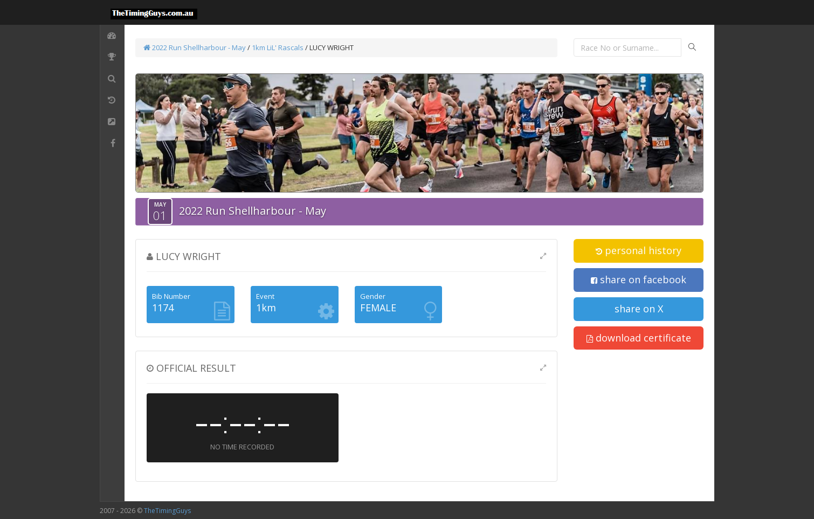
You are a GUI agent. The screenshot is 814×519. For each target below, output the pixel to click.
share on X (639, 308)
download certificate (639, 337)
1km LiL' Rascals (277, 47)
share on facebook (638, 279)
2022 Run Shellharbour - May (194, 47)
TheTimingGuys (167, 510)
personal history (638, 250)
